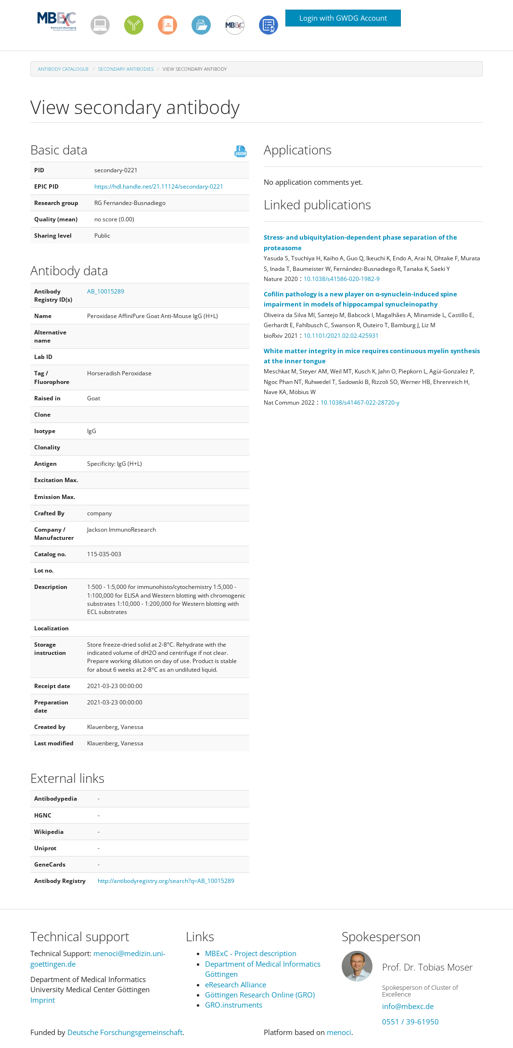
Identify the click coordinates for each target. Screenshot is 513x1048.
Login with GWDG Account (343, 18)
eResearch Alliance (235, 984)
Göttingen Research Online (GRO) (260, 994)
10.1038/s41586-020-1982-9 (342, 279)
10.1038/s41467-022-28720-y (360, 402)
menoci (339, 1032)
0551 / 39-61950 (410, 1021)
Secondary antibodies (126, 68)
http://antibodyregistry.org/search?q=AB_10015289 (166, 881)
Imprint (42, 1000)
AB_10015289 (105, 291)
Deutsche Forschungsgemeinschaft (124, 1032)
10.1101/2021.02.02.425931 (341, 336)
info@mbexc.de (408, 1006)
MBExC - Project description (250, 953)
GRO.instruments (233, 1005)
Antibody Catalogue (63, 68)
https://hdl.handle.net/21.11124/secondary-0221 (158, 186)
